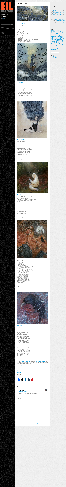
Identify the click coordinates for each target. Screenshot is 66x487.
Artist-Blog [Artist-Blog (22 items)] (59, 32)
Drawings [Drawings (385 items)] (57, 35)
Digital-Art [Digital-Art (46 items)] (53, 35)
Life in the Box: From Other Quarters (57, 8)
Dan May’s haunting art (26, 361)
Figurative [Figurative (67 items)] (53, 37)
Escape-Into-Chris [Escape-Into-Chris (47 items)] (57, 36)
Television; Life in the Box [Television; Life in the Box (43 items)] (55, 47)
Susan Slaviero (20, 325)
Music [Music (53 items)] (56, 40)
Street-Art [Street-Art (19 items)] (52, 46)
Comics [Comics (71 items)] (61, 33)
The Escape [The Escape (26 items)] (56, 48)
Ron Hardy (19, 372)
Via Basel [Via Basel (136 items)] (53, 49)
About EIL (3, 16)
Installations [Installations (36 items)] (53, 38)
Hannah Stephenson (21, 194)
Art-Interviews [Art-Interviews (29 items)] (55, 31)
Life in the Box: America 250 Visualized (57, 14)
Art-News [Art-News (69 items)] (59, 31)
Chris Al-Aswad (53, 4)
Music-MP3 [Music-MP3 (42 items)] (53, 41)
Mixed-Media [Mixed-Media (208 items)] (57, 39)
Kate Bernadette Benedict (22, 23)
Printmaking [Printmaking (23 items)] (55, 45)
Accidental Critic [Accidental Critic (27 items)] (56, 30)
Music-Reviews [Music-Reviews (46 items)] (58, 41)
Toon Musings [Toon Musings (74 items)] (61, 48)
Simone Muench (20, 82)
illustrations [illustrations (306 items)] (60, 37)
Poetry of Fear (19, 365)
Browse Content (5, 14)
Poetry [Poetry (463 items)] (61, 44)
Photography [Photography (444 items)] (55, 44)
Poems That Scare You (21, 367)
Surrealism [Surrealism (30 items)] (55, 46)
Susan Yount (19, 370)
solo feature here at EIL (40, 361)
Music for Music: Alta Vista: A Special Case (58, 12)
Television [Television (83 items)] (59, 46)
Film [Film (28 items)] (55, 37)
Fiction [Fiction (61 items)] (61, 36)
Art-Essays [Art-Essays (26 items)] (60, 30)
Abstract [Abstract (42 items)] (52, 30)
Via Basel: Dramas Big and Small (56, 10)
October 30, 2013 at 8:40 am (23, 391)
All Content (3, 20)
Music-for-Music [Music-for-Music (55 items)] (60, 40)
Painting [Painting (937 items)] (56, 42)
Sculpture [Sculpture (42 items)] (58, 45)
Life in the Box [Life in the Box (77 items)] (58, 38)
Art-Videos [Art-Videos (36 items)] (56, 32)
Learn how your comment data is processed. (34, 423)
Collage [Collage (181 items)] (58, 33)
